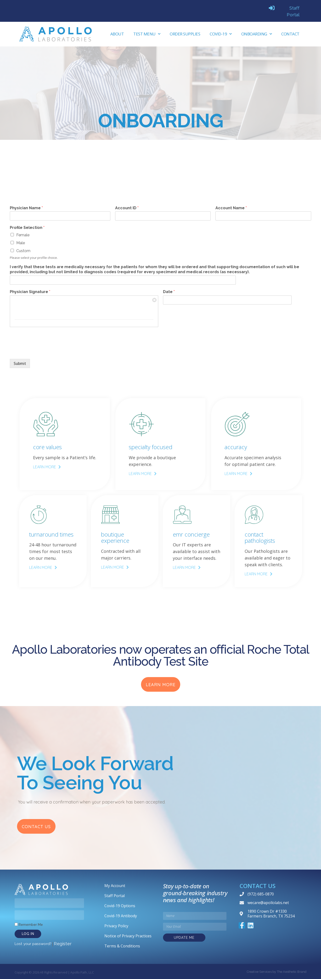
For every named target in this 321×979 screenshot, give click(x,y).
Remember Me (29, 924)
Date (169, 291)
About (117, 34)
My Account (114, 885)
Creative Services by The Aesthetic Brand (277, 971)
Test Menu (146, 34)
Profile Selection (27, 227)
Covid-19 (221, 34)
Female (22, 235)
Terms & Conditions (122, 945)
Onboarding (256, 34)
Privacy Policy (116, 925)
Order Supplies (185, 34)
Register (63, 943)
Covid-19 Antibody (120, 915)
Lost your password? (33, 943)
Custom (23, 251)
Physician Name (26, 208)
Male (20, 243)
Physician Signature (30, 291)
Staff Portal (114, 895)
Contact (290, 34)
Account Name (231, 208)
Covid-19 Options (119, 905)
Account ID (127, 208)
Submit (21, 364)
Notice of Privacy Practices (128, 935)
